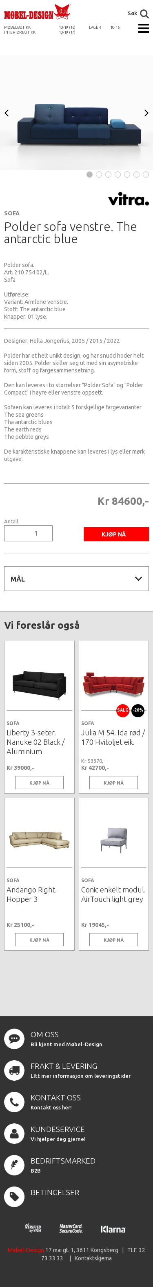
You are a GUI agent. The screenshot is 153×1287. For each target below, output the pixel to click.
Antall (11, 521)
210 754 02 (28, 272)
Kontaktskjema (93, 1258)
